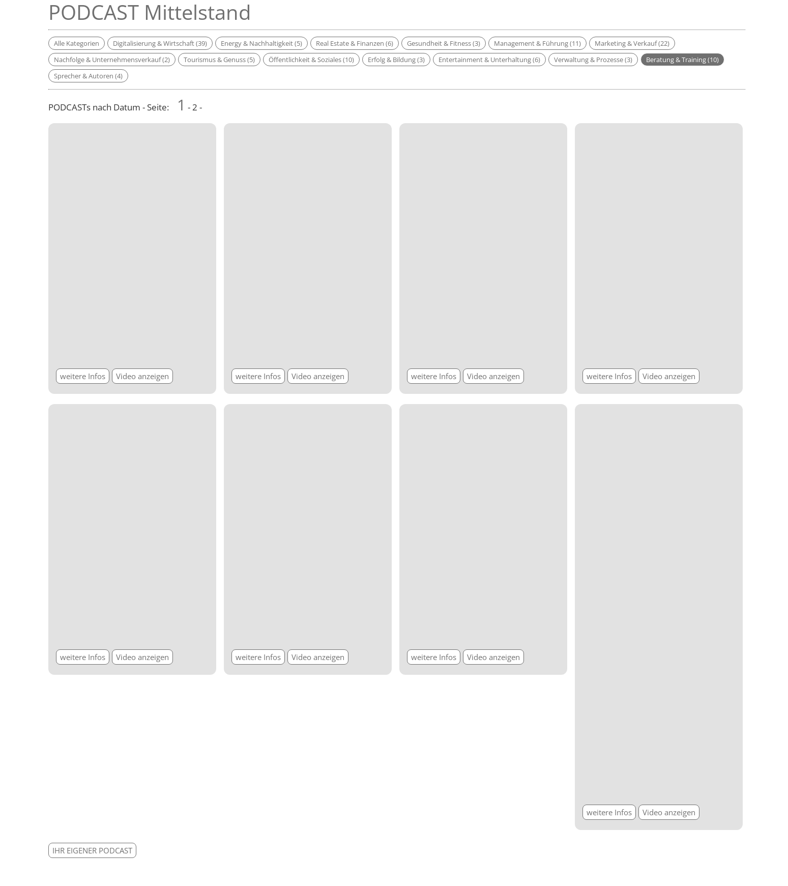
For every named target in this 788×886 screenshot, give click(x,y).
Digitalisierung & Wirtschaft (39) (160, 43)
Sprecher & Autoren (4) (88, 75)
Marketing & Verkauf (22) (632, 43)
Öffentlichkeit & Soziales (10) (311, 59)
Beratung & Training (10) (682, 59)
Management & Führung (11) (537, 43)
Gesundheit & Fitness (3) (443, 43)
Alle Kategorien (76, 43)
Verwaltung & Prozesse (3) (593, 59)
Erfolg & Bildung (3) (396, 59)
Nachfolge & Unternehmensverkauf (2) (112, 59)
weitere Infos (82, 376)
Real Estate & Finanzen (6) (354, 43)
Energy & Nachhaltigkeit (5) (261, 43)
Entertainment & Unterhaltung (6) (489, 59)
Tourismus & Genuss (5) (219, 59)
